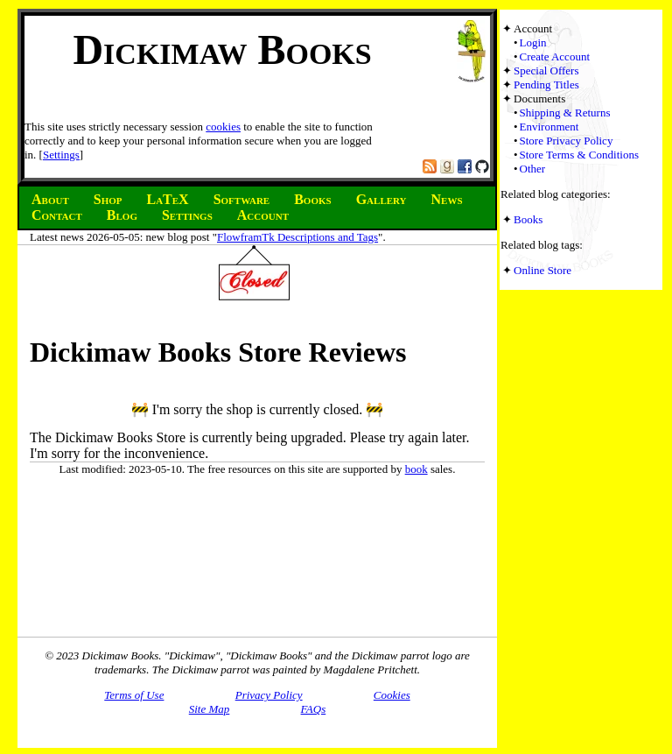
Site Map (209, 708)
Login (533, 42)
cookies (223, 126)
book (416, 469)
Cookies (392, 694)
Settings (61, 154)
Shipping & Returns (565, 112)
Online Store (542, 270)
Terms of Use (134, 694)
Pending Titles (546, 84)
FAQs (313, 708)
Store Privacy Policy (566, 140)
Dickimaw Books (222, 49)
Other (533, 168)
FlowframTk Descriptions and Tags (297, 236)
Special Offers (546, 70)
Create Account (555, 56)
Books (528, 219)
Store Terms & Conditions (579, 154)
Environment (549, 126)
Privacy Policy (269, 694)
